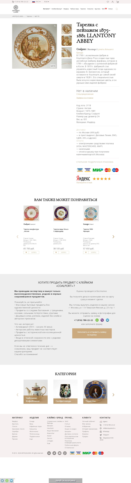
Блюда (32, 444)
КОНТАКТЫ (105, 440)
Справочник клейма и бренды (55, 444)
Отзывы (68, 449)
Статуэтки (90, 9)
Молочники (34, 454)
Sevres (49, 460)
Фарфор (66, 9)
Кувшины (33, 451)
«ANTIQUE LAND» (17, 16)
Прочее (15, 461)
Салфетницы (63, 423)
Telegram (104, 457)
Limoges (50, 463)
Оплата (80, 140)
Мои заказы (86, 446)
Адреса (103, 444)
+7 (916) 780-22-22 (83, 342)
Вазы (31, 446)
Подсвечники (35, 459)
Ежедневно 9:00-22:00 (107, 461)
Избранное (86, 449)
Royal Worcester (53, 453)
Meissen (50, 448)
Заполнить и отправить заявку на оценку (91, 355)
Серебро (15, 454)
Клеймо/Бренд (57, 9)
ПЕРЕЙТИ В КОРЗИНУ (65, 480)
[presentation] (17, 246)
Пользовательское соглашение (71, 459)
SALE (104, 9)
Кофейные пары (36, 449)
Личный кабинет (88, 444)
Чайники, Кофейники (32, 422)
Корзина (85, 456)
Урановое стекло (18, 451)
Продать (85, 459)
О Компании (69, 470)
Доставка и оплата (71, 456)
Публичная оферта (72, 467)
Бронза (14, 456)
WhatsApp (104, 454)
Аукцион (68, 454)
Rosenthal (50, 455)
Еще (31, 461)
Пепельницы (34, 456)
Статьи (110, 9)
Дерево (15, 459)
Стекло (14, 449)
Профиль (85, 454)
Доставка (81, 129)
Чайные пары (74, 9)
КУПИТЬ (39, 278)
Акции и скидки (70, 451)
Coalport (86, 49)
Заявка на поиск (84, 98)
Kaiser (49, 458)
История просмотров (89, 451)
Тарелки (83, 9)
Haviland (50, 450)
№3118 (37, 16)
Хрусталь (97, 9)
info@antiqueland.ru (107, 450)
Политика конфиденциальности (73, 464)
